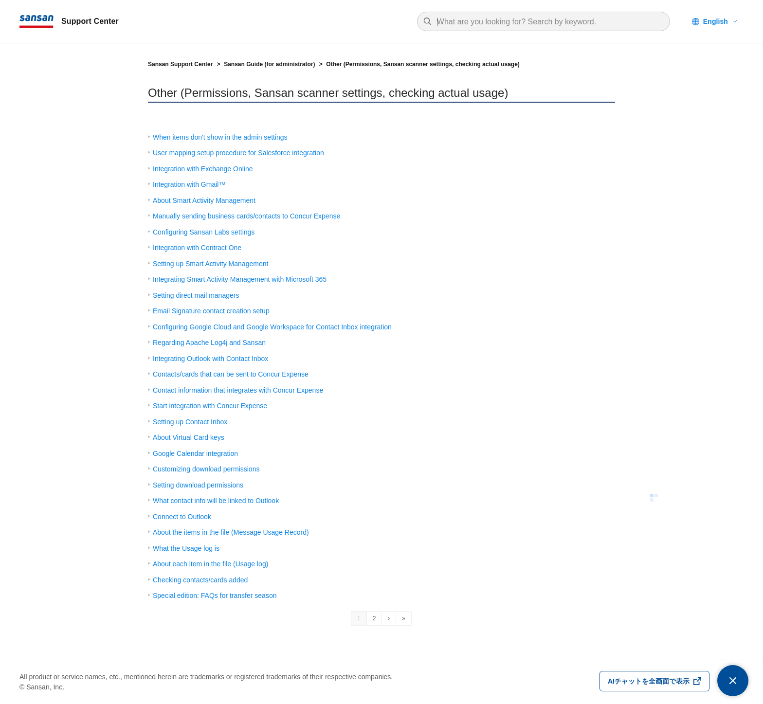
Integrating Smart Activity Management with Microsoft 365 (240, 279)
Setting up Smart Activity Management (210, 264)
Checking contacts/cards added (200, 580)
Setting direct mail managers (196, 295)
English (715, 21)
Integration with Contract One (197, 248)
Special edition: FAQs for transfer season (214, 595)
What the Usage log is (186, 548)
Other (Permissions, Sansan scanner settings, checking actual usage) (422, 64)
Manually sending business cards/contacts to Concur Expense (246, 216)
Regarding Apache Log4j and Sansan (209, 342)
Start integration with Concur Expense (210, 406)
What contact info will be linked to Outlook (216, 501)
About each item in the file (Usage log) (210, 564)
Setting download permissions (198, 485)
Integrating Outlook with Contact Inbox (210, 358)
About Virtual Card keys (188, 437)
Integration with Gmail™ (189, 184)
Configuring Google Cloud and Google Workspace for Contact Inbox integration (272, 327)
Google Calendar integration (195, 453)
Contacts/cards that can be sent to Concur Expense (231, 374)
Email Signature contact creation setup (211, 311)
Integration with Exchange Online (203, 169)
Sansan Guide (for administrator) (269, 64)
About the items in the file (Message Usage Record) (231, 532)
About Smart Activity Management (204, 200)
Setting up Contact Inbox (190, 422)
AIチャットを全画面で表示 (649, 681)
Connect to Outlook (182, 517)
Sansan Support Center (180, 64)
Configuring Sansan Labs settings (203, 232)
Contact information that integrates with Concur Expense (238, 390)
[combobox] (548, 22)
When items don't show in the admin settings (220, 137)
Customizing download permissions (206, 469)
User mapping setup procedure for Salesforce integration (238, 153)
